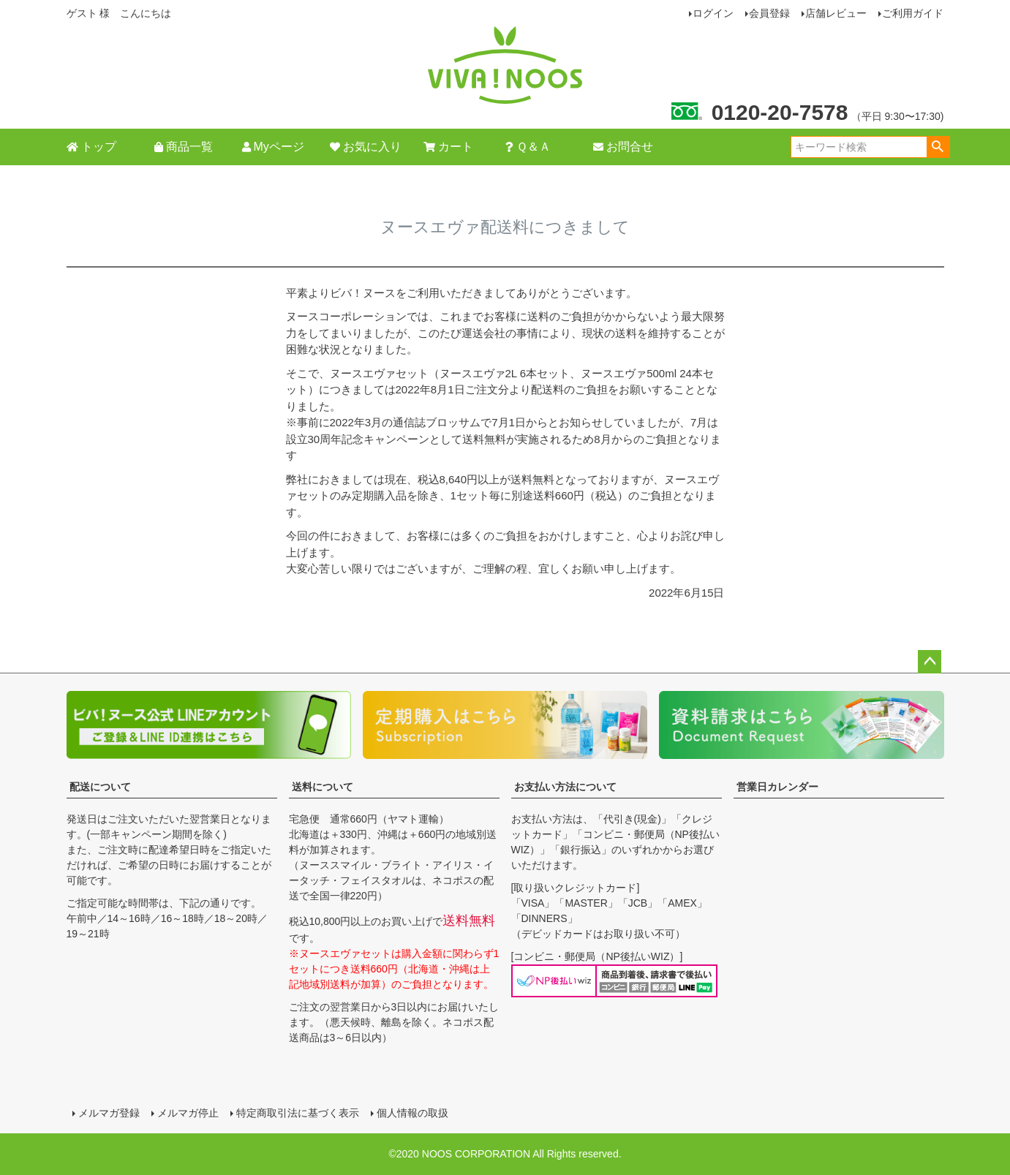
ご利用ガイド (912, 13)
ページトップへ (929, 661)
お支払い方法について (565, 787)
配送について (100, 787)
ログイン (713, 13)
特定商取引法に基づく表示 (297, 1113)
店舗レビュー (836, 13)
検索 (938, 147)
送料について (322, 787)
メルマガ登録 (109, 1113)
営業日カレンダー (777, 787)
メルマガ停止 (188, 1113)
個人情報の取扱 (412, 1113)
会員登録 (769, 13)
